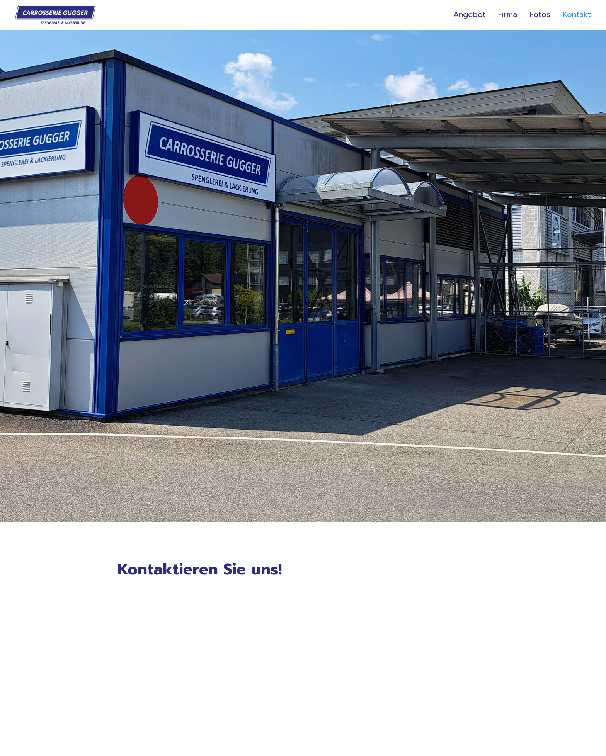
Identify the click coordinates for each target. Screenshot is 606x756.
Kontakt (577, 15)
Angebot (469, 15)
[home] (55, 15)
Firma (507, 15)
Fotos (539, 15)
